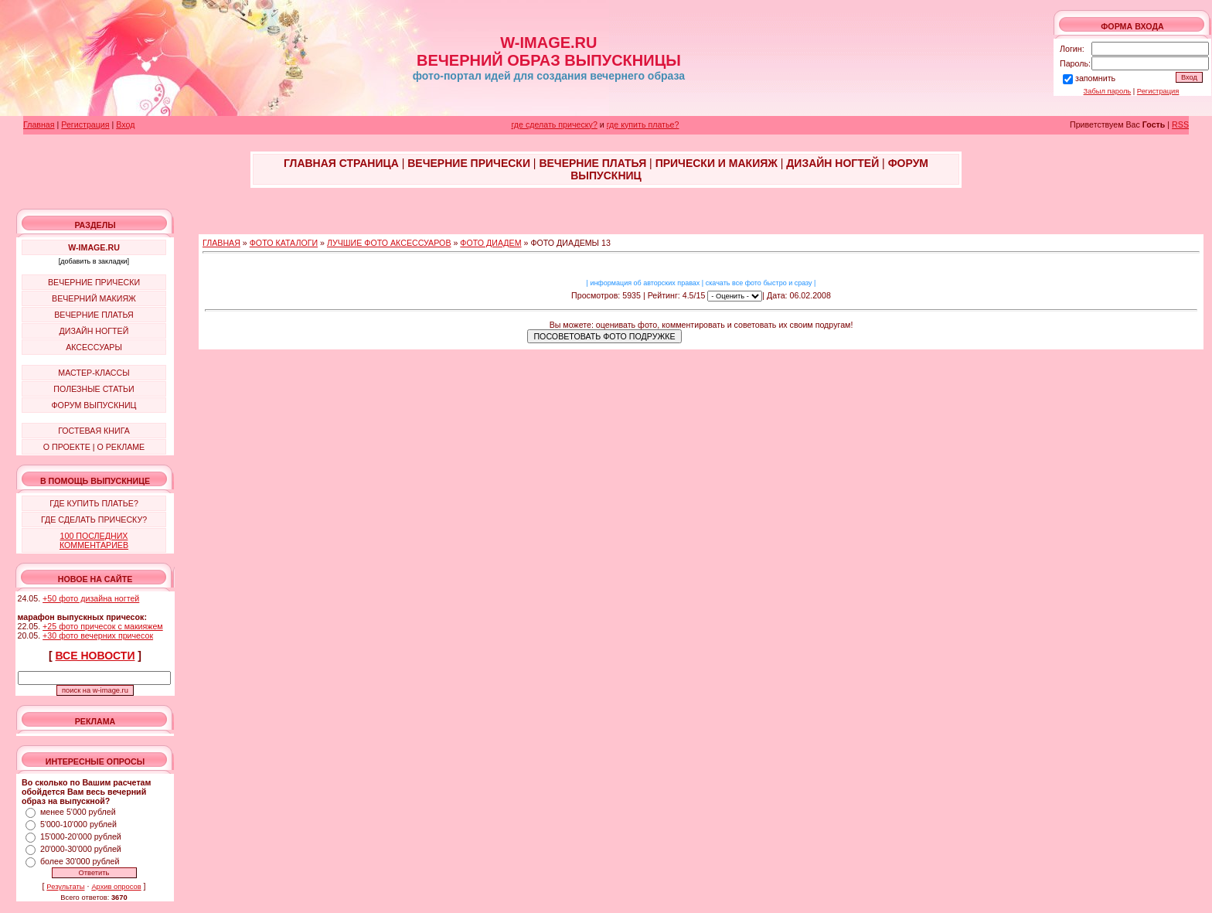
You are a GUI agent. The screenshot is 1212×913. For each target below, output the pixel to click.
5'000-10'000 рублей (78, 824)
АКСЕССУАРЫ (94, 347)
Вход (125, 124)
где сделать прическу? (554, 124)
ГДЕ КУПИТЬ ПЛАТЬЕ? (93, 503)
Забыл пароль (1108, 91)
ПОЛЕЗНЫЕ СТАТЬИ (93, 388)
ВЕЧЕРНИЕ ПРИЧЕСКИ (94, 282)
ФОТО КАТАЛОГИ (284, 242)
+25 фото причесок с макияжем (103, 626)
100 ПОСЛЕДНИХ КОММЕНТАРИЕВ (94, 540)
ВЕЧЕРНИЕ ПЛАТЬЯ (94, 314)
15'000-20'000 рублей (80, 836)
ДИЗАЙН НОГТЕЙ (94, 331)
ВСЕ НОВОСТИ (95, 655)
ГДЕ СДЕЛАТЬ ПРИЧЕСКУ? (94, 519)
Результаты (65, 887)
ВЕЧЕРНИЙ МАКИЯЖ (94, 298)
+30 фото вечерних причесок (98, 635)
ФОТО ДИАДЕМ (490, 242)
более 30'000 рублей (79, 861)
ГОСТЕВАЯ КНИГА (94, 430)
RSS (1180, 124)
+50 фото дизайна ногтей (91, 598)
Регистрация (1158, 91)
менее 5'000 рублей (78, 811)
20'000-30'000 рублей (80, 848)
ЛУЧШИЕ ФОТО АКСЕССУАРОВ (389, 242)
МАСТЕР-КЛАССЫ (93, 372)
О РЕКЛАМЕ (121, 446)
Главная (39, 124)
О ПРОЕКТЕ (66, 446)
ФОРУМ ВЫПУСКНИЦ (94, 405)
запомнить (1095, 78)
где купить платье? (643, 124)
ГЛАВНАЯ (221, 242)
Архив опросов (116, 887)
